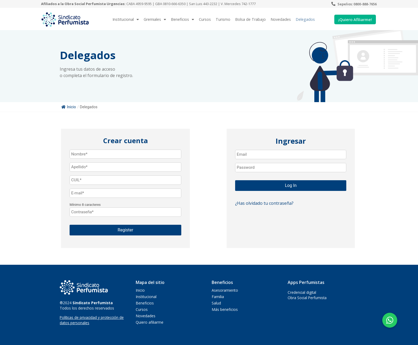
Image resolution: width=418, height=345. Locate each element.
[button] (389, 320)
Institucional (125, 19)
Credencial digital (302, 292)
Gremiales (155, 19)
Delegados (305, 19)
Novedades (281, 19)
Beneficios (182, 19)
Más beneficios (225, 309)
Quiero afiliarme (149, 322)
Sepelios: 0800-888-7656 (357, 4)
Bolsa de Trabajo (250, 19)
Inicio (68, 107)
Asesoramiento (225, 290)
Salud (216, 303)
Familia (218, 296)
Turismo (223, 19)
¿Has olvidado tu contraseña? (264, 203)
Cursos (205, 19)
